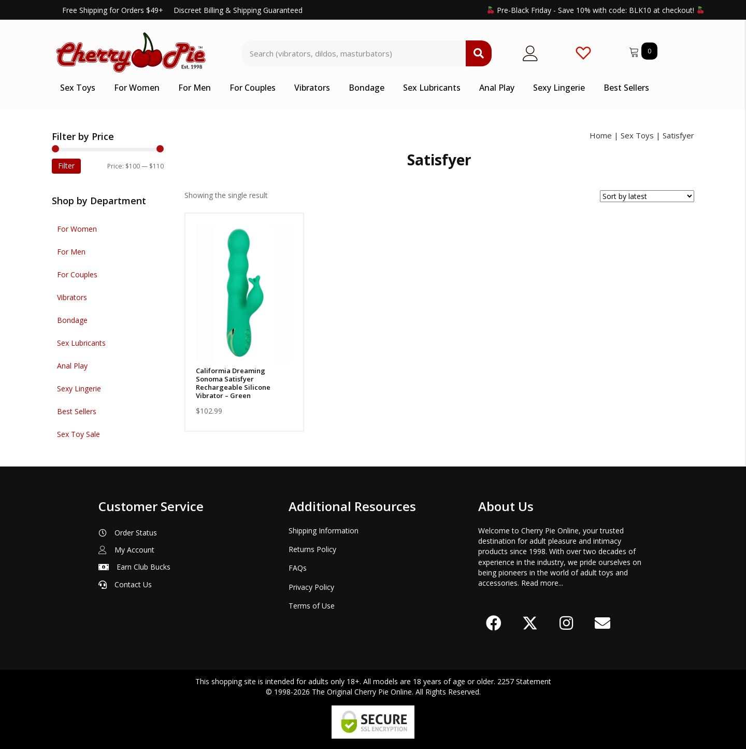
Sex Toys (637, 135)
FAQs (298, 568)
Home (601, 135)
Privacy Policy (311, 587)
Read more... (542, 583)
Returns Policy (312, 549)
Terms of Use (312, 606)
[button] (493, 623)
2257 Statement (524, 681)
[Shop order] (647, 196)
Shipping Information (323, 530)
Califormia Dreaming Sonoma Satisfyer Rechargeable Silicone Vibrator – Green (233, 383)
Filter (66, 166)
